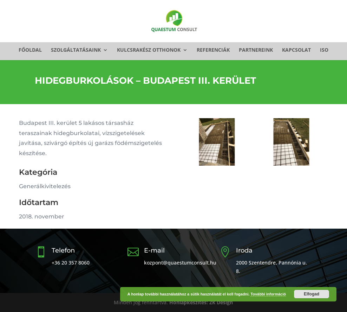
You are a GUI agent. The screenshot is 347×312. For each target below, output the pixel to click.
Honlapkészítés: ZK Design (201, 302)
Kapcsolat (296, 50)
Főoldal (30, 50)
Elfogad (311, 294)
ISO (324, 50)
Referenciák (213, 50)
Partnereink (256, 50)
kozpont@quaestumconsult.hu (180, 262)
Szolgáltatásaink (76, 50)
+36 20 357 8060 (71, 262)
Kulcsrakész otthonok (149, 50)
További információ (268, 294)
